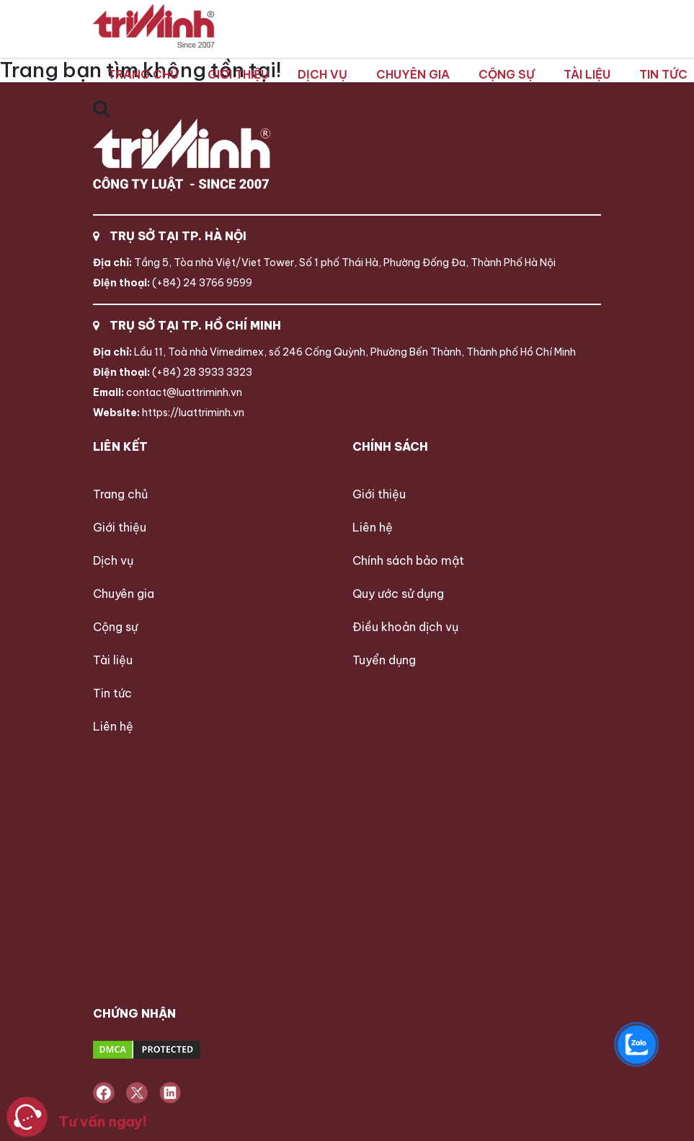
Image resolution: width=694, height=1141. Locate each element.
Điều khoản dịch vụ (405, 627)
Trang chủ (143, 74)
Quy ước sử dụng (398, 593)
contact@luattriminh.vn (167, 392)
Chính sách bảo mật (408, 560)
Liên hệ (113, 726)
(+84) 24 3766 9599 (172, 282)
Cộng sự (507, 74)
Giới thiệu (238, 74)
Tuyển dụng (384, 660)
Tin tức (663, 74)
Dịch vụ (322, 74)
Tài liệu (587, 74)
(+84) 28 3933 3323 (172, 372)
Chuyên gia (413, 74)
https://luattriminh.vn (168, 412)
